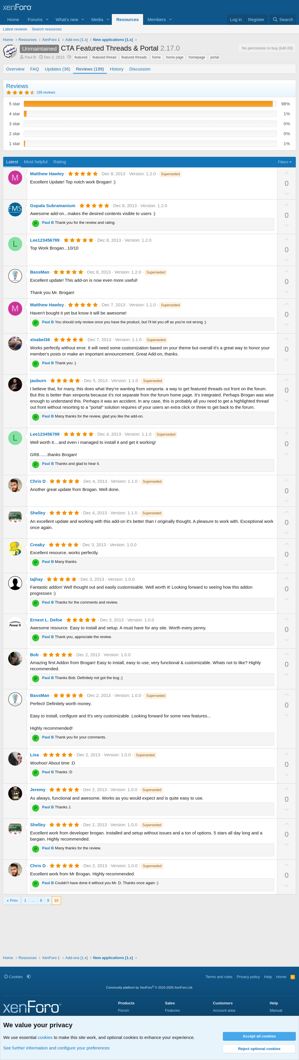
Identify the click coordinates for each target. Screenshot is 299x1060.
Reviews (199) (90, 68)
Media (97, 19)
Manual (276, 1010)
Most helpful (36, 161)
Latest (12, 161)
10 (56, 900)
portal (214, 57)
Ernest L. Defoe (46, 619)
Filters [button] (283, 162)
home (156, 57)
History (117, 68)
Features (172, 1010)
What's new (67, 19)
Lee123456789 (45, 240)
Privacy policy (248, 977)
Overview (15, 68)
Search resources (47, 29)
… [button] (33, 900)
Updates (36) (57, 68)
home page (174, 57)
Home (13, 19)
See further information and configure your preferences (56, 1047)
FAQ (34, 68)
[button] (47, 19)
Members (156, 19)
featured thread (104, 57)
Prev (14, 900)
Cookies (13, 977)
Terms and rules (219, 977)
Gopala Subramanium (52, 205)
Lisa (34, 754)
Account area (224, 1010)
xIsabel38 (40, 339)
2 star (14, 133)
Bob (34, 654)
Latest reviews (15, 29)
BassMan (39, 271)
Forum (123, 1010)
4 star (14, 113)
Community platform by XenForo (149, 987)
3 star (14, 123)
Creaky (37, 544)
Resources (127, 19)
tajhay (36, 579)
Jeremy (38, 789)
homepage (197, 57)
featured (80, 57)
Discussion (140, 68)
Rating (59, 161)
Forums (35, 19)
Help (268, 977)
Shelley (38, 512)
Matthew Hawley (47, 173)
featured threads (134, 57)
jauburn (38, 380)
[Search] (283, 19)
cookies (45, 1037)
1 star (14, 143)
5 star (14, 103)
